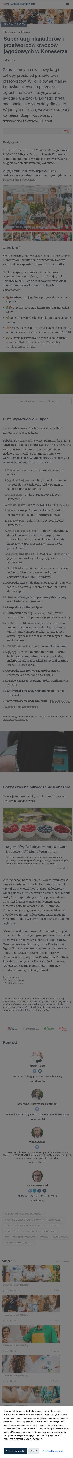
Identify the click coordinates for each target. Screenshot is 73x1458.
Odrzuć (33, 1451)
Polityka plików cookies (52, 1451)
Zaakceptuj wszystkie (15, 1451)
